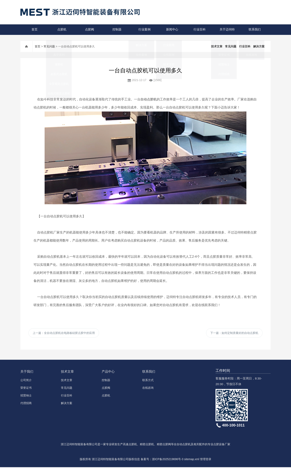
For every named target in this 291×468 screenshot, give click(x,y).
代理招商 (26, 403)
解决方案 (259, 46)
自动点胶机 (148, 99)
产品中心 (108, 372)
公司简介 (26, 381)
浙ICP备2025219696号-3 (167, 460)
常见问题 (49, 46)
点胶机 (61, 29)
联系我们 (254, 29)
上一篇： (64, 333)
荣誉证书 (26, 388)
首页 (34, 29)
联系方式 (148, 381)
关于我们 (26, 372)
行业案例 (144, 29)
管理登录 (205, 460)
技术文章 (216, 46)
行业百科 (199, 29)
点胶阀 (89, 29)
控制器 (116, 29)
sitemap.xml (191, 460)
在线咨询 (148, 388)
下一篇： (234, 333)
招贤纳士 (26, 396)
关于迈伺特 (226, 29)
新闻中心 (172, 29)
